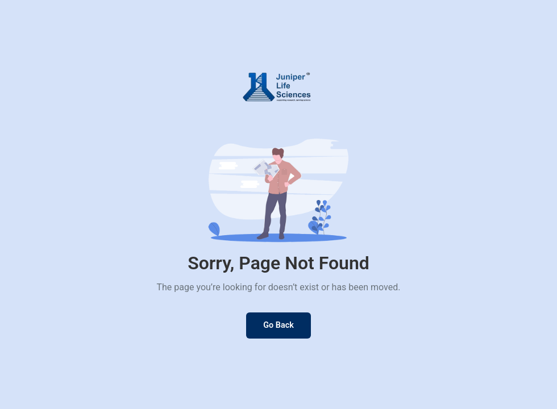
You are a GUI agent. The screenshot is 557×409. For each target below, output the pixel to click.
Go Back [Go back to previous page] (278, 325)
